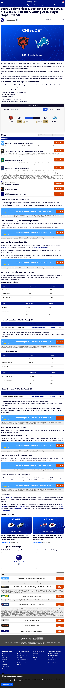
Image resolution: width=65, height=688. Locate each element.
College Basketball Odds (22, 659)
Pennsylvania (35, 653)
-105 (45, 122)
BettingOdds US (11, 20)
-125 (19, 122)
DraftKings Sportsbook (40, 247)
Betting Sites (9, 5)
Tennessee (35, 662)
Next (63, 526)
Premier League (40, 5)
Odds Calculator (54, 5)
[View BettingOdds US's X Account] (17, 20)
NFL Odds (19, 653)
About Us (3, 653)
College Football (30, 5)
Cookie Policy (4, 664)
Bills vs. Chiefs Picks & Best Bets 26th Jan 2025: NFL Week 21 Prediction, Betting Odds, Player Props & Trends (48, 537)
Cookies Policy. (18, 681)
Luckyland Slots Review (53, 662)
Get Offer (52, 327)
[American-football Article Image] (16, 525)
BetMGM (3, 247)
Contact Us (4, 657)
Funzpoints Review (52, 659)
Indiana (34, 661)
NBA (23, 5)
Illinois (34, 655)
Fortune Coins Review (52, 661)
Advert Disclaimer (60, 572)
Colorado (35, 659)
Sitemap (3, 668)
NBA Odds (19, 657)
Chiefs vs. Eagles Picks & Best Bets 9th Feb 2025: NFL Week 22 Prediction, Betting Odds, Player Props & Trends (15, 537)
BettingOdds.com (7, 498)
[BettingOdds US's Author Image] (19, 558)
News (46, 5)
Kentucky (35, 657)
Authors (3, 655)
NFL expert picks (21, 507)
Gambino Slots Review (53, 655)
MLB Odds (19, 664)
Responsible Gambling (6, 661)
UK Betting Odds (5, 659)
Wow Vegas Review (52, 657)
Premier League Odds (21, 662)
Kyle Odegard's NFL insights (19, 509)
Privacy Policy (4, 662)
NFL (21, 5)
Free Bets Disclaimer (6, 666)
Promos (16, 5)
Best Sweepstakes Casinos (54, 653)
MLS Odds (19, 661)
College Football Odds (22, 655)
